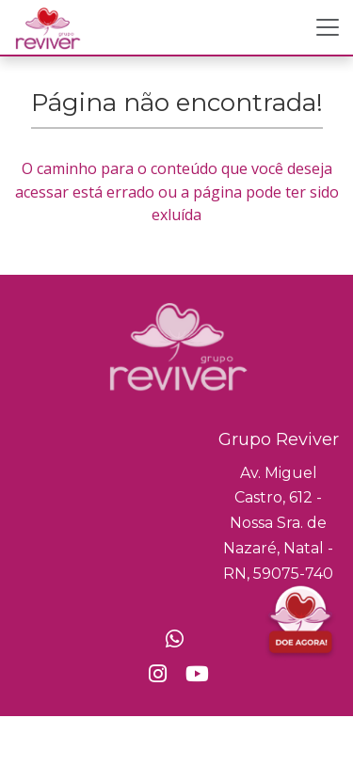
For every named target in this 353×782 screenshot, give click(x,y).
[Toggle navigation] (327, 27)
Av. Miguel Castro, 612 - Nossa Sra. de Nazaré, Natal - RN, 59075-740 (278, 523)
